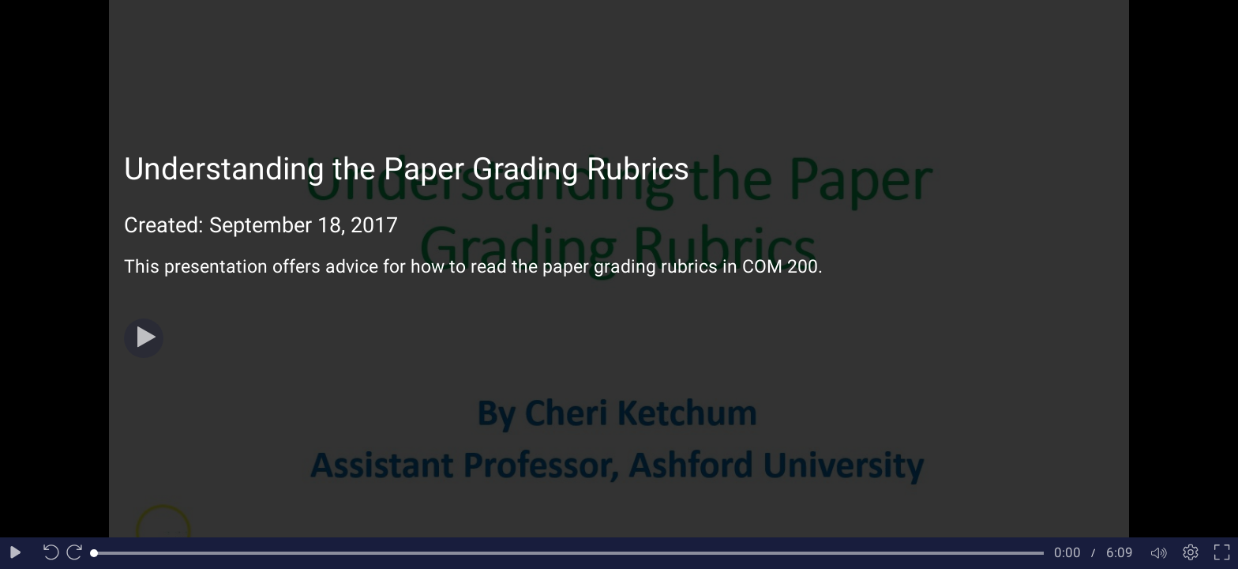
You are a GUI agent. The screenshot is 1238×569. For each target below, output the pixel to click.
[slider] (569, 553)
